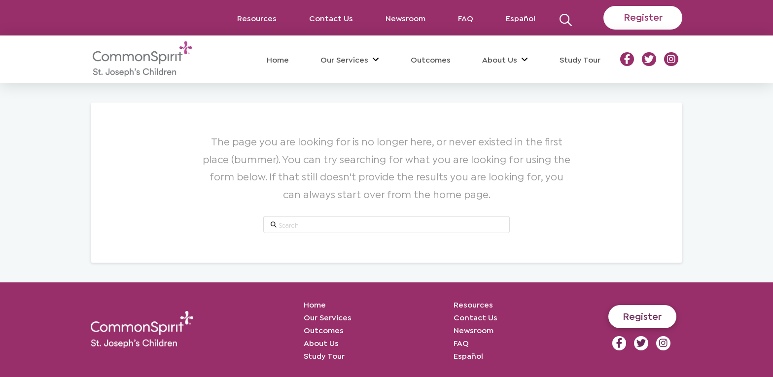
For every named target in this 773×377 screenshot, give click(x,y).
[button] (566, 17)
